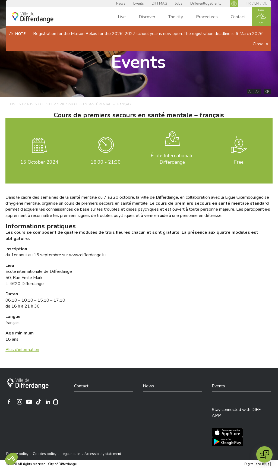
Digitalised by (257, 464)
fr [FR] (249, 3)
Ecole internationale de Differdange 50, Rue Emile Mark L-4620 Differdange (38, 275)
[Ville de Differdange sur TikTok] (38, 402)
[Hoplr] (55, 402)
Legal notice (70, 453)
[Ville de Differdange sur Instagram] (19, 402)
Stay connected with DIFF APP (236, 413)
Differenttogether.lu (206, 3)
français (13, 319)
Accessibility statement (102, 453)
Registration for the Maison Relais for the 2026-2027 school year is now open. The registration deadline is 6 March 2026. (148, 34)
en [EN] (256, 3)
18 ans (19, 336)
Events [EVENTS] (27, 104)
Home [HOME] (12, 104)
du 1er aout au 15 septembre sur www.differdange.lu (55, 252)
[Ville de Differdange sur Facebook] (9, 402)
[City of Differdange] (27, 383)
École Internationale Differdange (172, 159)
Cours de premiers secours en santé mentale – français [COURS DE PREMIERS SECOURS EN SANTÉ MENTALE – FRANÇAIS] (85, 104)
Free (239, 162)
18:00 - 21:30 (106, 162)
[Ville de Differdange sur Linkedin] (48, 402)
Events (138, 3)
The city (175, 17)
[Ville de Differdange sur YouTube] (29, 402)
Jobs (178, 3)
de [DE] (265, 3)
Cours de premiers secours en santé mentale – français (139, 115)
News (120, 3)
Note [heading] (20, 33)
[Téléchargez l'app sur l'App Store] (227, 432)
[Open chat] (264, 454)
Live (122, 17)
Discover (147, 17)
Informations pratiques (40, 226)
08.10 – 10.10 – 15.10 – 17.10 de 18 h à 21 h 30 (35, 300)
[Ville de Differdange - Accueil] (32, 17)
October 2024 (39, 162)
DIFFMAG (159, 3)
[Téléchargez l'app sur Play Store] (227, 441)
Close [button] (259, 44)
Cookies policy (44, 453)
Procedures (207, 17)
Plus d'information (22, 350)
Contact (238, 17)
